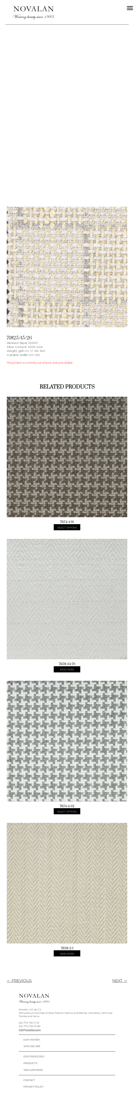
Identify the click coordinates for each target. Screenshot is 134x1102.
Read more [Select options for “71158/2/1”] (67, 953)
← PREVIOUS (19, 980)
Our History (31, 1039)
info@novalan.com (30, 1029)
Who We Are (31, 1046)
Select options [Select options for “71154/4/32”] (67, 811)
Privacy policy (33, 1086)
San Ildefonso (33, 1069)
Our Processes (33, 1056)
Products (30, 1063)
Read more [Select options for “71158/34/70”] (67, 669)
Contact (29, 1080)
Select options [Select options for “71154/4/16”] (67, 527)
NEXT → (119, 980)
